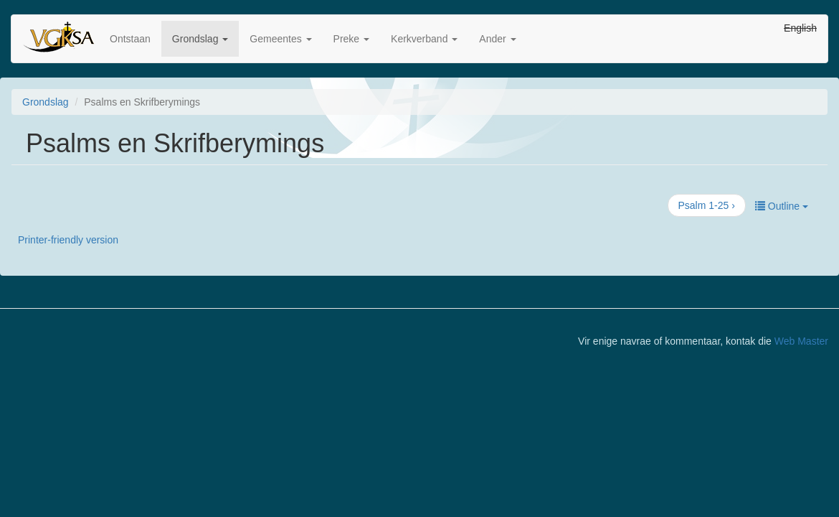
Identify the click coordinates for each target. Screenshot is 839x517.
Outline (781, 206)
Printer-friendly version (68, 240)
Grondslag (200, 39)
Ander (497, 39)
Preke (351, 39)
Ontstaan (130, 39)
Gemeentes (280, 39)
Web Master (801, 341)
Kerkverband (424, 39)
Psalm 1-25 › (706, 205)
